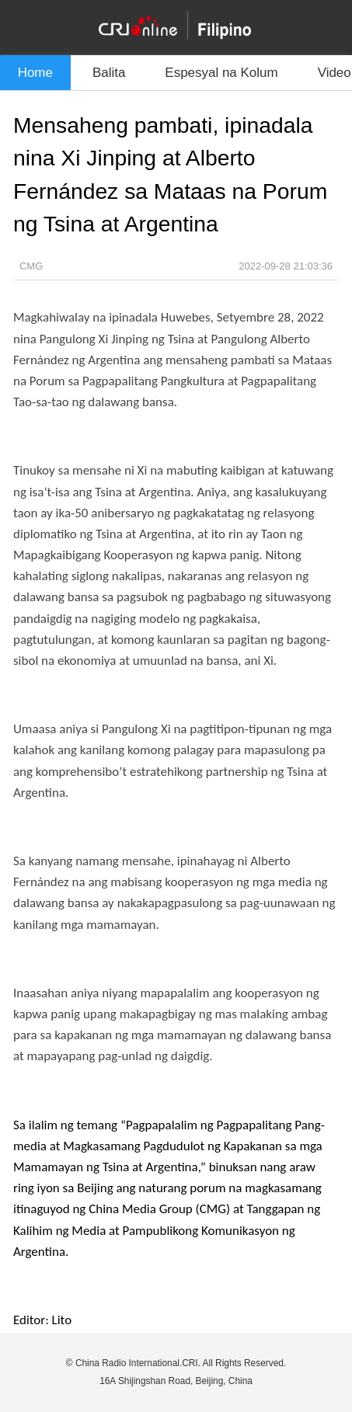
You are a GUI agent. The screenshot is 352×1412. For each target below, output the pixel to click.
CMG (31, 266)
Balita (108, 72)
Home (35, 72)
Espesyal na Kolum (221, 72)
